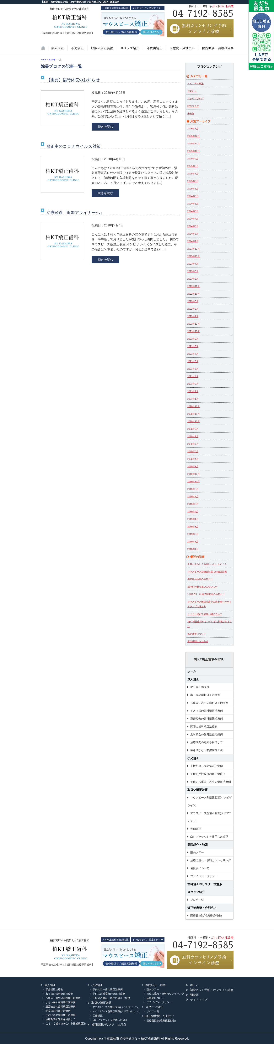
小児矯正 (77, 50)
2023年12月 (193, 248)
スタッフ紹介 (129, 50)
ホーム (44, 50)
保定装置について (196, 634)
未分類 (190, 113)
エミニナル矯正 (195, 83)
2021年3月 (192, 384)
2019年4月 (192, 519)
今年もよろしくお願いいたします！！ (207, 564)
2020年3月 (192, 466)
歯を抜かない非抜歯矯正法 (153, 50)
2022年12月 (193, 286)
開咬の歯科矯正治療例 (203, 726)
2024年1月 (192, 241)
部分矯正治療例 (199, 687)
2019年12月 (193, 474)
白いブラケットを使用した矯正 (209, 836)
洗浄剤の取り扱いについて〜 (202, 586)
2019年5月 (192, 511)
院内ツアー (197, 852)
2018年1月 (192, 549)
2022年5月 (192, 301)
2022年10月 (193, 293)
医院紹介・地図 (216, 50)
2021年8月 (192, 346)
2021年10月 (193, 331)
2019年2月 (192, 534)
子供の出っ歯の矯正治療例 (206, 765)
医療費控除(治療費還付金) (206, 915)
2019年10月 (193, 481)
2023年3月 (192, 278)
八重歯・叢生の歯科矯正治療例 (209, 702)
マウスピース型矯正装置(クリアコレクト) (209, 817)
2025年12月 (193, 136)
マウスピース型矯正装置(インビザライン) (209, 801)
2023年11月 (193, 256)
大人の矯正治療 (57, 50)
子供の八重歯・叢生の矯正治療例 (210, 781)
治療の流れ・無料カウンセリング (210, 860)
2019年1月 (192, 541)
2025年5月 (192, 188)
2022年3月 (192, 309)
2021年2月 (192, 391)
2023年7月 (192, 263)
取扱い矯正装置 (101, 50)
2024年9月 (192, 196)
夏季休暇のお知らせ (197, 641)
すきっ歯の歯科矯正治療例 (206, 710)
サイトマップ (198, 999)
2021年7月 (192, 354)
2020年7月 (192, 444)
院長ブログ (193, 106)
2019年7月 (192, 496)
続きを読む (105, 126)
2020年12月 (193, 406)
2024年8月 (192, 203)
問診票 (194, 994)
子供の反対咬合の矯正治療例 (207, 773)
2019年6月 (192, 504)
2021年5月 (192, 369)
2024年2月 (192, 233)
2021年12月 (193, 324)
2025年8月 (192, 166)
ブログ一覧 (197, 899)
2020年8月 (192, 436)
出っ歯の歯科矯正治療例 (205, 694)
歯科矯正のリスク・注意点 (204, 884)
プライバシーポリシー (203, 876)
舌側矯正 (195, 828)
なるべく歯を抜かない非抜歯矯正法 (66, 1023)
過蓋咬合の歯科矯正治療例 (206, 718)
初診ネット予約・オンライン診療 (211, 989)
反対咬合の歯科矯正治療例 (206, 734)
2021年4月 (192, 376)
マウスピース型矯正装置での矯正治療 (207, 571)
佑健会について (199, 868)
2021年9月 (192, 339)
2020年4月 (192, 459)
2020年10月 (193, 421)
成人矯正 (193, 679)
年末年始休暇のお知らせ (200, 579)
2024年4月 (192, 218)
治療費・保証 (181, 50)
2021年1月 (192, 399)
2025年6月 (192, 181)
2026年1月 (192, 128)
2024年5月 (192, 211)
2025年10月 (193, 151)
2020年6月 (192, 451)
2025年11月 (193, 143)
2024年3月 (192, 226)
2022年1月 (192, 316)
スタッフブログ (195, 98)
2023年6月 (192, 271)
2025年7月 (192, 173)
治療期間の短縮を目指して (206, 742)
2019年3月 (192, 526)
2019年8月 (192, 489)
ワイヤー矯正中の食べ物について (204, 614)
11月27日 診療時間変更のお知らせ (206, 594)
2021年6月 (192, 361)
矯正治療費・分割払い (201, 907)
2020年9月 (192, 429)
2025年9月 (192, 158)
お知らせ (192, 91)
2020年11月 (193, 414)
